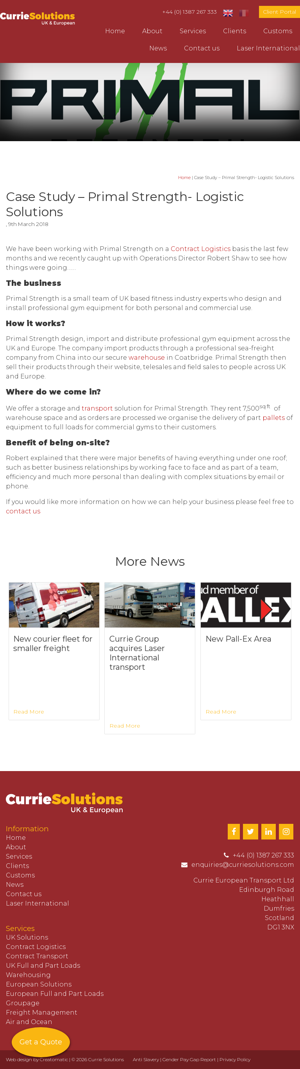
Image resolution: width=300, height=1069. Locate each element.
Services (193, 31)
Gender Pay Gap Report (189, 1059)
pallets (274, 418)
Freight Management (41, 1012)
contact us (23, 511)
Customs (277, 31)
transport (97, 408)
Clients (234, 31)
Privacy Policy (235, 1059)
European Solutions (38, 984)
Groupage (22, 1003)
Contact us (202, 48)
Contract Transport (37, 956)
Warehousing (28, 975)
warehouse (147, 357)
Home (115, 31)
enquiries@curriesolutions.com (242, 864)
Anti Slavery (146, 1059)
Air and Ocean (29, 1022)
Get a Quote (41, 1042)
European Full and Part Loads (55, 993)
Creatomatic (54, 1059)
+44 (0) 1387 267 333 (189, 11)
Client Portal (279, 11)
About (152, 31)
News (158, 48)
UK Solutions (27, 937)
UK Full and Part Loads (43, 965)
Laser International (268, 48)
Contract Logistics (200, 249)
